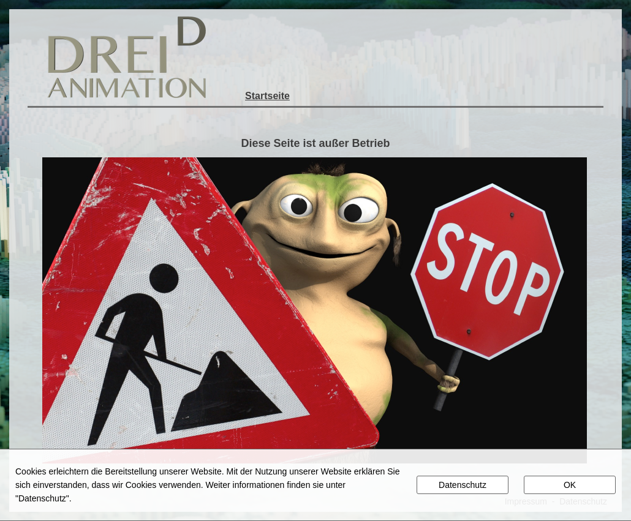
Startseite (267, 96)
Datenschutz (462, 485)
